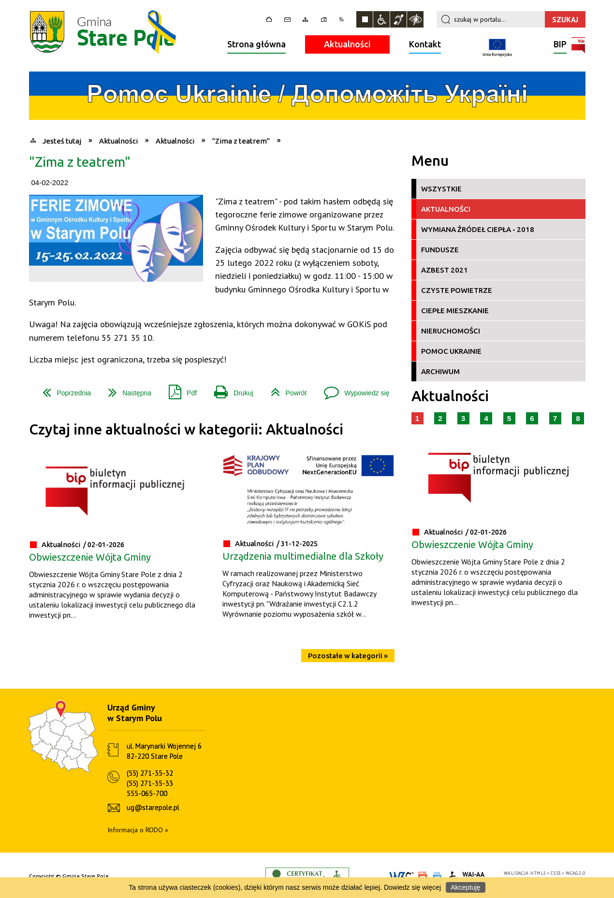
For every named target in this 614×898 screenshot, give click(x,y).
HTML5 (538, 873)
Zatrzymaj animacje (364, 19)
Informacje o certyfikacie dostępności (307, 876)
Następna (126, 389)
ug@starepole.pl (153, 807)
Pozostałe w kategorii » (348, 656)
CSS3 (556, 873)
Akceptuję (465, 887)
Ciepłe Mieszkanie (455, 310)
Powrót (285, 389)
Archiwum (440, 371)
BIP (560, 45)
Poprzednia (63, 389)
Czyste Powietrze (456, 290)
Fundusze (440, 250)
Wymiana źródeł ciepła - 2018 (477, 229)
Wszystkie (441, 189)
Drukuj (229, 389)
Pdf (179, 389)
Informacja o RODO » (137, 830)
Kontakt (425, 44)
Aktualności (347, 44)
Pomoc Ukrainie (451, 351)
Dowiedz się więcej (412, 887)
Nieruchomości (450, 331)
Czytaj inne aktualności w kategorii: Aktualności (186, 429)
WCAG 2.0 (575, 873)
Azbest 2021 (444, 270)
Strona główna (256, 44)
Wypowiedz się (352, 389)
